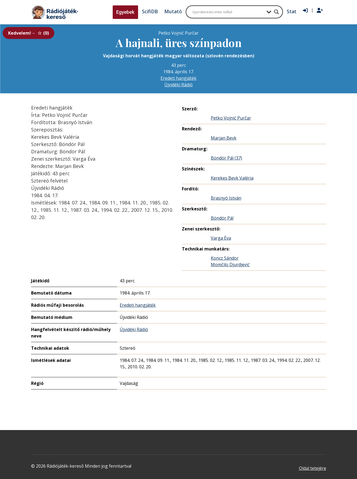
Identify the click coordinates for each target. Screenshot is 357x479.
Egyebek (125, 12)
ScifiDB (150, 11)
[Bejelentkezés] (305, 10)
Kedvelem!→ (28, 33)
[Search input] (228, 12)
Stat (291, 11)
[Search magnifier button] (276, 12)
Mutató (173, 11)
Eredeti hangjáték (178, 78)
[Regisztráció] (320, 10)
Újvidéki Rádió (178, 85)
